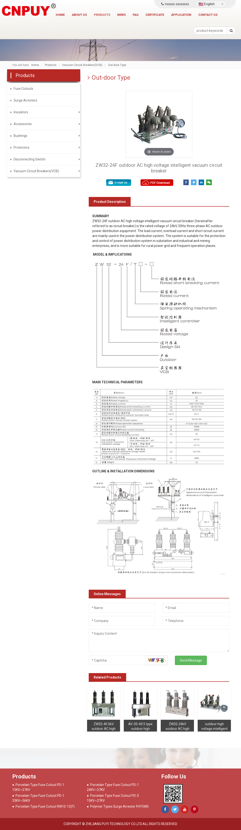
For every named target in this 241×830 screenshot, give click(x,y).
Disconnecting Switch (29, 159)
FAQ (135, 14)
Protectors (21, 147)
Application (181, 14)
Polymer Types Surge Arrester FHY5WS (119, 806)
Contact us (207, 14)
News (121, 14)
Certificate (154, 14)
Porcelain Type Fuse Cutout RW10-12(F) (45, 806)
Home (60, 14)
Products (102, 14)
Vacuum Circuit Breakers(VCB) (36, 171)
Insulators (21, 112)
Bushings (20, 136)
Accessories (23, 124)
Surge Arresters (25, 100)
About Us (79, 14)
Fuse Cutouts (23, 88)
